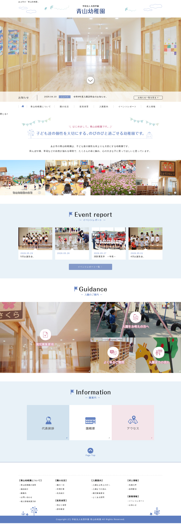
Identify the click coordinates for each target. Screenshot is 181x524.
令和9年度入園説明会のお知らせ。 (91, 97)
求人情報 (151, 106)
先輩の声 (133, 486)
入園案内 (103, 106)
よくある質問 (98, 498)
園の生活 (64, 106)
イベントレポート (127, 106)
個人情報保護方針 (28, 502)
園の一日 (60, 486)
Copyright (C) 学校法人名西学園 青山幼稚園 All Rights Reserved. (90, 520)
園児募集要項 (98, 494)
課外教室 (60, 510)
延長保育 (84, 106)
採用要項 (133, 490)
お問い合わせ (26, 498)
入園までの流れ (99, 490)
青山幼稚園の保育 (28, 486)
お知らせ (133, 506)
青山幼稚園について (41, 106)
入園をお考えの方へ (101, 486)
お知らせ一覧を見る (147, 98)
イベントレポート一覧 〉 (90, 263)
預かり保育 (61, 506)
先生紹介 (60, 494)
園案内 (24, 494)
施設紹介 (24, 490)
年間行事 (60, 490)
